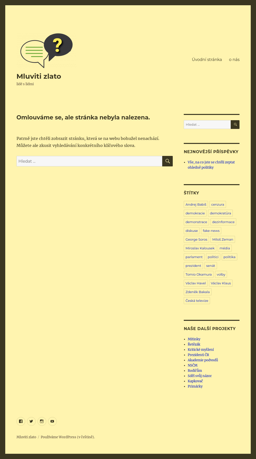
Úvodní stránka (207, 59)
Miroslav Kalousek (200, 248)
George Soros (196, 239)
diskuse (192, 231)
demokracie (195, 213)
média (225, 248)
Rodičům (195, 371)
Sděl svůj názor (200, 376)
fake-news (211, 231)
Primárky (195, 386)
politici (213, 257)
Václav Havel (196, 283)
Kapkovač (195, 381)
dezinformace (223, 222)
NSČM (193, 365)
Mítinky (194, 339)
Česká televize (197, 301)
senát (210, 266)
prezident (193, 266)
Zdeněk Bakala (198, 292)
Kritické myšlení (201, 350)
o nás (234, 59)
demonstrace (196, 222)
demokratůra (220, 213)
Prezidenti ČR (198, 355)
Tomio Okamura (199, 274)
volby (221, 274)
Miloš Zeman (222, 239)
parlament (194, 257)
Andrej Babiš (196, 204)
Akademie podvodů (203, 360)
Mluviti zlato (38, 76)
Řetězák (194, 344)
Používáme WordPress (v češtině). (68, 437)
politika (230, 257)
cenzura (217, 204)
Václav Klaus (221, 283)
